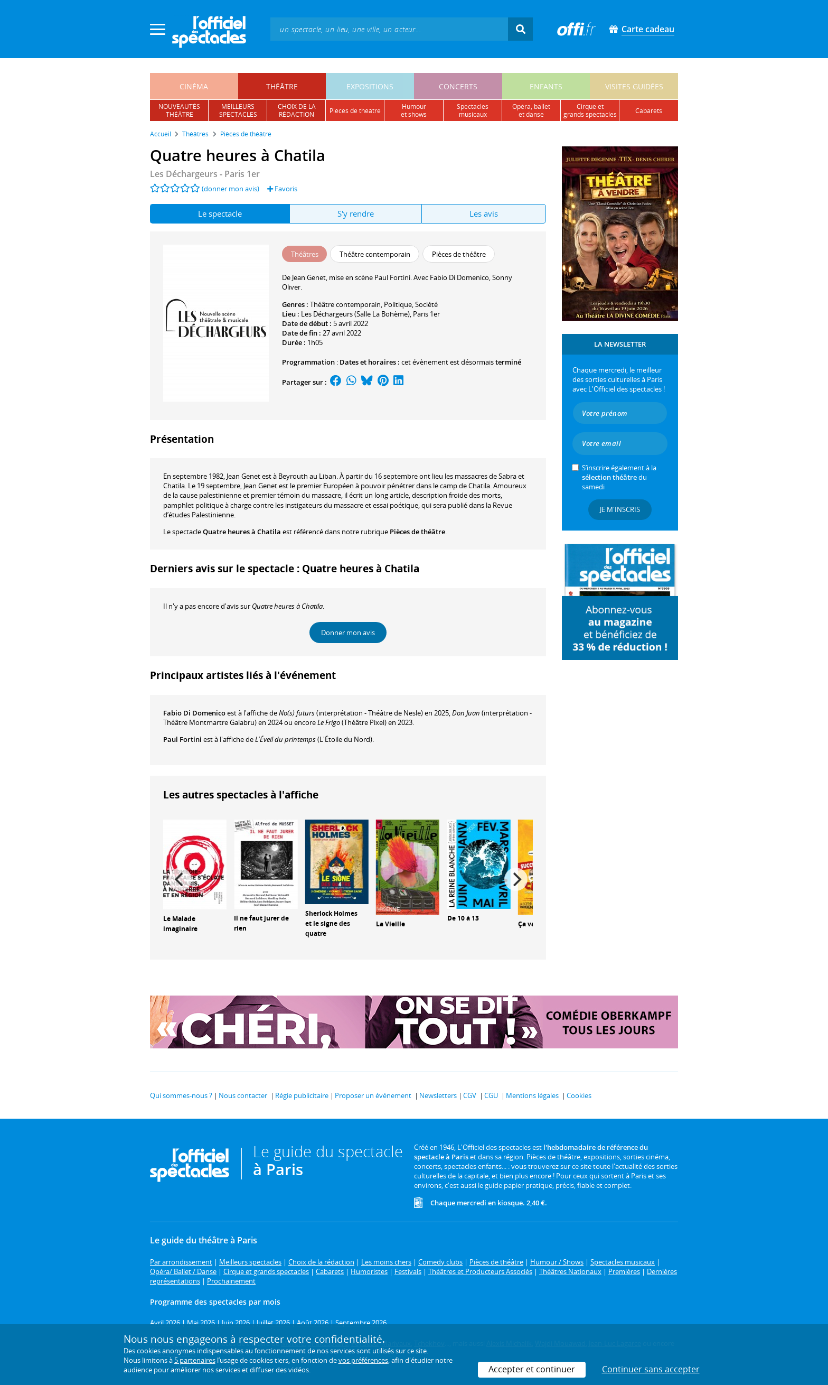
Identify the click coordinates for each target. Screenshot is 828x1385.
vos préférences (363, 1360)
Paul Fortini (182, 739)
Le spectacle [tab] (220, 213)
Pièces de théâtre (417, 531)
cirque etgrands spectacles (590, 110)
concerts (458, 86)
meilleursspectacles (238, 110)
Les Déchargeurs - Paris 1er (205, 174)
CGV (469, 1095)
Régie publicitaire (301, 1095)
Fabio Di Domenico (194, 713)
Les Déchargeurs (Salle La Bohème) (355, 314)
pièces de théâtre (355, 110)
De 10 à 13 (463, 918)
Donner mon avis (348, 632)
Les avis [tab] (483, 213)
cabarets (648, 110)
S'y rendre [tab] (355, 213)
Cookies (579, 1095)
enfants (546, 86)
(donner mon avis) (230, 188)
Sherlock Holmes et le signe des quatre (331, 923)
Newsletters (438, 1095)
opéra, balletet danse (531, 110)
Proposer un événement (373, 1095)
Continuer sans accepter (651, 1369)
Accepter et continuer (531, 1369)
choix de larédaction (297, 110)
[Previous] (180, 879)
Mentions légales (532, 1095)
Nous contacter (243, 1095)
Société (426, 304)
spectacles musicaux (472, 110)
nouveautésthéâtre (179, 110)
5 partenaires (194, 1360)
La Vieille (390, 923)
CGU (491, 1095)
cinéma (194, 86)
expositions (369, 86)
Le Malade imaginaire (180, 923)
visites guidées (634, 86)
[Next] (516, 879)
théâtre (282, 86)
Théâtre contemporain (345, 304)
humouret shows (414, 110)
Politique (398, 304)
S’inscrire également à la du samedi (619, 477)
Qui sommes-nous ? (181, 1095)
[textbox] (389, 28)
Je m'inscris (620, 509)
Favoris (282, 188)
